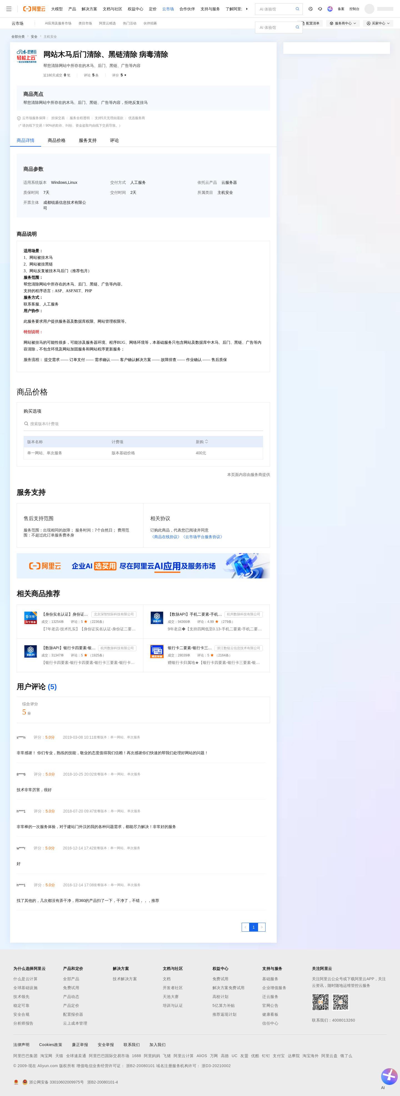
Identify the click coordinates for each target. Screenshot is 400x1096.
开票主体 (31, 202)
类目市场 (85, 23)
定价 (153, 9)
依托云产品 (207, 182)
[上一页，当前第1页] (245, 927)
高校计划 (220, 996)
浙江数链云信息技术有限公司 (238, 648)
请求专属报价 (362, 150)
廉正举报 (80, 1044)
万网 (214, 1056)
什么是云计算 (25, 979)
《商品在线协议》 (165, 537)
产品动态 (71, 996)
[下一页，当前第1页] (262, 927)
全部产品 (71, 979)
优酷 (255, 1056)
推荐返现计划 (224, 1014)
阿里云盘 (329, 1056)
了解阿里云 (235, 9)
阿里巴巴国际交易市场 (109, 1056)
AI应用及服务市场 (58, 23)
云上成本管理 (75, 1023)
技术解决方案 (125, 979)
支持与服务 (210, 9)
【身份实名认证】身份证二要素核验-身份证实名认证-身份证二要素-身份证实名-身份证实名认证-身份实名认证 (65, 614)
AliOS (202, 1056)
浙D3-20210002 (216, 1066)
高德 (225, 1056)
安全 (34, 37)
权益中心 (135, 9)
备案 (341, 9)
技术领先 (21, 996)
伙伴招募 (150, 23)
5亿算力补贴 (223, 1005)
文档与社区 (112, 9)
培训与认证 (173, 1005)
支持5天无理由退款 (109, 118)
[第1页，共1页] (253, 927)
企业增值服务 (274, 987)
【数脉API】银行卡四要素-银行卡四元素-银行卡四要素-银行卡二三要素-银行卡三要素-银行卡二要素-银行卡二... (68, 648)
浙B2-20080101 (140, 1066)
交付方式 (118, 182)
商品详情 (25, 140)
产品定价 (71, 1005)
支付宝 (279, 1056)
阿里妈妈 (152, 1056)
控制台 (354, 9)
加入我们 (157, 1044)
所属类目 (205, 192)
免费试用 (71, 987)
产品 (72, 9)
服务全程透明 (80, 118)
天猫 (59, 1056)
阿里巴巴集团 (25, 1056)
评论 (114, 140)
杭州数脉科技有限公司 (243, 614)
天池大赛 (171, 996)
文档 (167, 979)
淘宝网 (46, 1056)
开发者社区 (173, 987)
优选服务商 (136, 118)
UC (235, 1056)
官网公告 (270, 1005)
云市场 (168, 9)
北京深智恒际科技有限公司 (114, 614)
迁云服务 (270, 996)
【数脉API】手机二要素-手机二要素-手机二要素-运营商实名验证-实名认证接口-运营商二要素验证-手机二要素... (195, 614)
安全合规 (21, 1014)
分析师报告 (23, 1023)
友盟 (244, 1056)
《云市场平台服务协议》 (202, 537)
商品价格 (57, 140)
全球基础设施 (25, 987)
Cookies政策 (50, 1044)
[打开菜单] (9, 9)
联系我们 (132, 1044)
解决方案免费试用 (228, 987)
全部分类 (18, 37)
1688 (136, 1056)
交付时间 (118, 192)
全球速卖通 (76, 1056)
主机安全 (50, 37)
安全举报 (106, 1044)
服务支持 (88, 140)
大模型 (57, 9)
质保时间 (31, 192)
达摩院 (294, 1056)
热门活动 (129, 23)
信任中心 (270, 1023)
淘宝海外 (310, 1056)
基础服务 (270, 979)
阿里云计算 (184, 1056)
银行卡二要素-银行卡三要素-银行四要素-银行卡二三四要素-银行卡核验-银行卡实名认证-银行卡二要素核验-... (190, 648)
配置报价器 (73, 1014)
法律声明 (21, 1044)
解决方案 (89, 9)
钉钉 (266, 1056)
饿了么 (346, 1056)
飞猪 (167, 1056)
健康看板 (270, 1014)
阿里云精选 (107, 23)
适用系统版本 (35, 182)
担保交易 (58, 118)
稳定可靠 (21, 1005)
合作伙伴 (187, 9)
